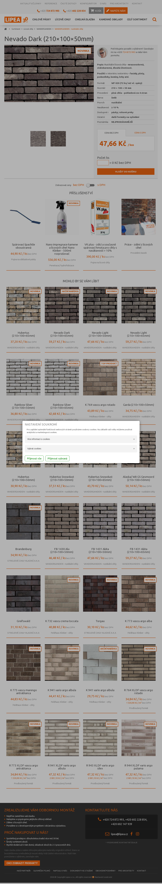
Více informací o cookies (33, 439)
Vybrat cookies (29, 449)
